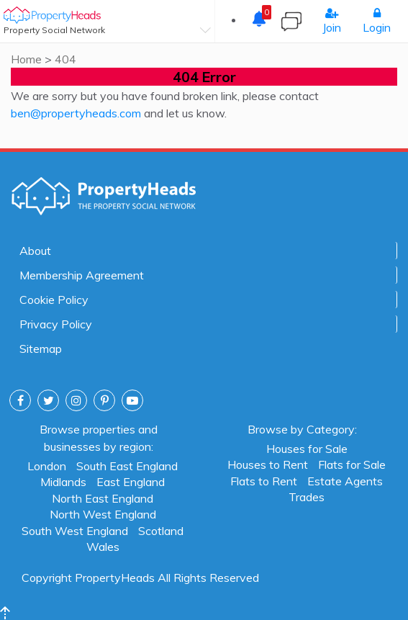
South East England (127, 465)
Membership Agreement (81, 275)
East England (130, 481)
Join (331, 21)
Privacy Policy (55, 324)
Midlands (63, 481)
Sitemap (40, 348)
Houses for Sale (307, 447)
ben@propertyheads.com (76, 113)
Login (377, 21)
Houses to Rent (267, 463)
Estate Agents (345, 480)
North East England (102, 497)
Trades (307, 496)
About (35, 250)
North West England (103, 513)
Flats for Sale (352, 463)
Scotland (160, 530)
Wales (102, 545)
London (46, 465)
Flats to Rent (263, 480)
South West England (75, 530)
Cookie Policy (54, 299)
